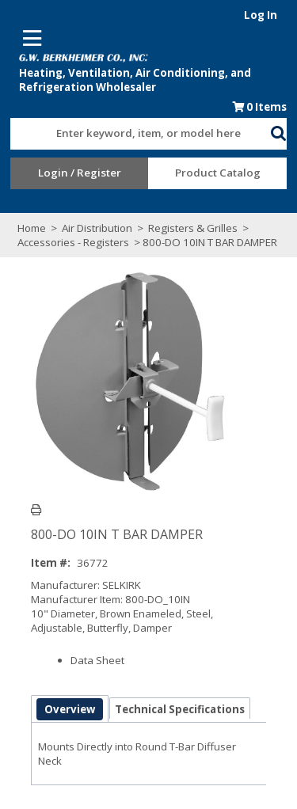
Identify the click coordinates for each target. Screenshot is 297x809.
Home (26, 228)
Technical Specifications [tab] (179, 709)
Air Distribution (91, 228)
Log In (267, 15)
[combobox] (140, 130)
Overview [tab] (69, 709)
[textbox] (132, 134)
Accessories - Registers (69, 242)
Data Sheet (97, 660)
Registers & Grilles (187, 228)
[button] (285, 131)
